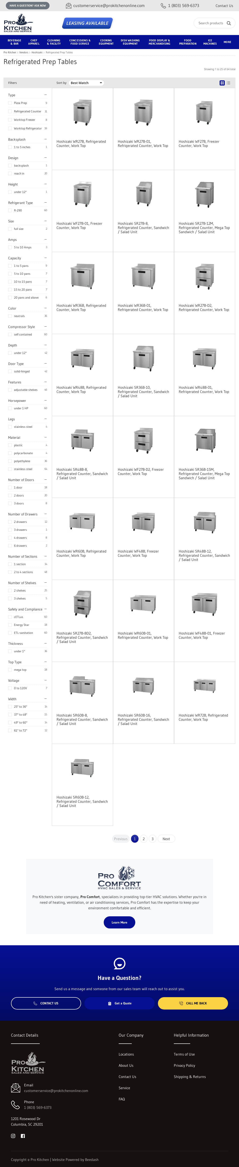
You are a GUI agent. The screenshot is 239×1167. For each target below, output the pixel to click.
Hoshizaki (37, 52)
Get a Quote (120, 1003)
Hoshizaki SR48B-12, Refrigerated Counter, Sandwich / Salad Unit (204, 555)
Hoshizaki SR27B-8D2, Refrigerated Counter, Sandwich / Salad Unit (82, 637)
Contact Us (224, 5)
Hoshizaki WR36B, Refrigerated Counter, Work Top (81, 307)
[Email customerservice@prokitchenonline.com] (105, 6)
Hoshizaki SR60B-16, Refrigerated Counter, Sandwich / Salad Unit (143, 719)
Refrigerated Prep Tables (59, 52)
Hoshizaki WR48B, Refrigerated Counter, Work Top (82, 389)
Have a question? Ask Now (28, 5)
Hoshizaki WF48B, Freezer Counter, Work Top (138, 553)
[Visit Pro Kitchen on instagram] (13, 1135)
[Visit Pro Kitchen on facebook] (23, 1135)
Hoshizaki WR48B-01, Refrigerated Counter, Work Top (204, 389)
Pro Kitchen (10, 52)
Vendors (23, 52)
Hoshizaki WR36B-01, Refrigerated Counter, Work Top (143, 307)
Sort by (62, 83)
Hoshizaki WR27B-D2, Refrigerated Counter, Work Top (204, 307)
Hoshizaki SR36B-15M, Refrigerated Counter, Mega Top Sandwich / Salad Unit (204, 473)
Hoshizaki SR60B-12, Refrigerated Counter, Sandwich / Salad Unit (82, 801)
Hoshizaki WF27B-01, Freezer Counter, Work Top (79, 225)
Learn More (119, 922)
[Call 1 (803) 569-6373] (180, 6)
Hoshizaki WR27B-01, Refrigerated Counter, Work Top (143, 143)
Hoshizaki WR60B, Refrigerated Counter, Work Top (82, 553)
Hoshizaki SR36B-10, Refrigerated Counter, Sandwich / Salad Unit (143, 391)
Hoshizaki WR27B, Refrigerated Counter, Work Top (81, 143)
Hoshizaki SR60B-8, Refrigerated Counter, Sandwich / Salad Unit (82, 719)
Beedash (92, 1159)
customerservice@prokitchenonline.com (56, 1090)
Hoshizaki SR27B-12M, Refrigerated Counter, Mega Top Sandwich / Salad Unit (204, 227)
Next (166, 838)
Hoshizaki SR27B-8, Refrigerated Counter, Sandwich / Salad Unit (143, 227)
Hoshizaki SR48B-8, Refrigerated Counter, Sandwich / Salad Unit (82, 473)
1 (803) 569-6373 (37, 1107)
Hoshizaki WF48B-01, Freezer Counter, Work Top (202, 635)
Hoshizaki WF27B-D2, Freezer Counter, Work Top (141, 471)
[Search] (214, 23)
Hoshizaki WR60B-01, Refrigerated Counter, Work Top (143, 635)
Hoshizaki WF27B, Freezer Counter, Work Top (199, 143)
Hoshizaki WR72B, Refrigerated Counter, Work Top (203, 717)
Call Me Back (193, 1003)
